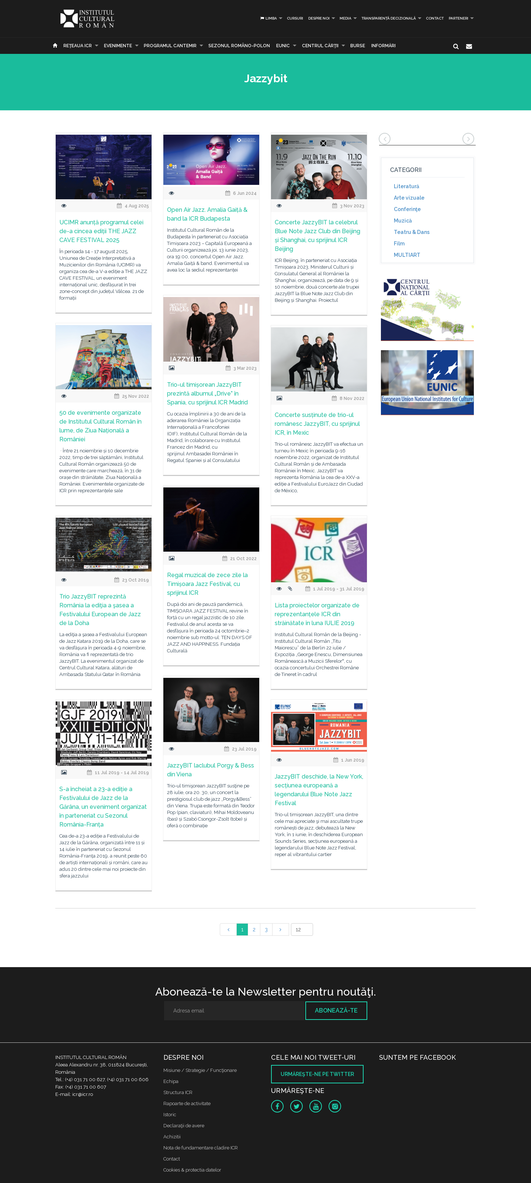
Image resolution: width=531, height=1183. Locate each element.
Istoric (169, 1114)
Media (345, 18)
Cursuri (295, 18)
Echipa (170, 1081)
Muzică (403, 221)
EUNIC (283, 45)
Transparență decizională (388, 18)
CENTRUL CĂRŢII (320, 45)
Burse (357, 45)
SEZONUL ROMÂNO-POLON (239, 45)
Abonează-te (336, 1010)
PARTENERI (458, 18)
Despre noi (319, 18)
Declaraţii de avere (183, 1125)
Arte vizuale (409, 198)
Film (399, 243)
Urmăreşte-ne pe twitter (317, 1074)
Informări (383, 45)
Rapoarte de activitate (187, 1103)
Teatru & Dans (412, 232)
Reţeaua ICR (77, 45)
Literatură (406, 186)
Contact (435, 18)
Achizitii (172, 1136)
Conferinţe (407, 209)
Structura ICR (177, 1092)
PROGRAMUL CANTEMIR (170, 45)
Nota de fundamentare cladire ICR (200, 1148)
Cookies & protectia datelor (192, 1170)
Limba (268, 18)
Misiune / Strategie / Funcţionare (200, 1070)
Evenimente (118, 45)
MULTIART (407, 255)
